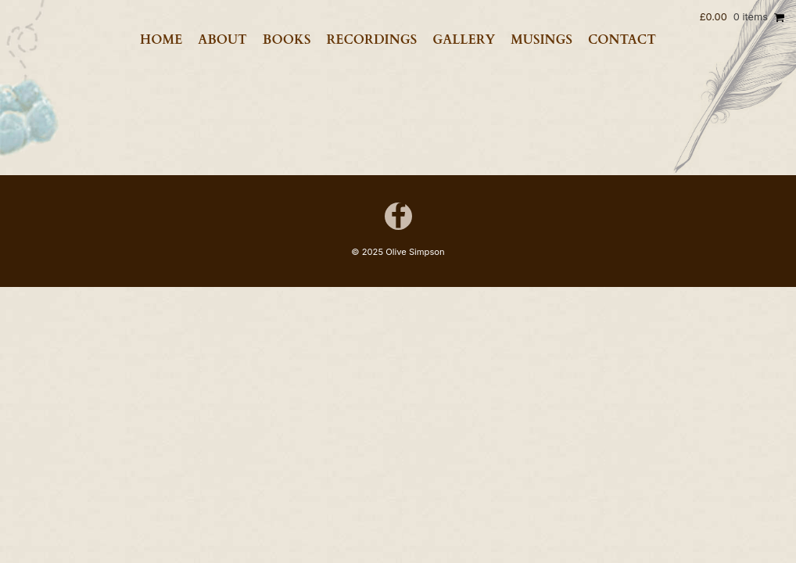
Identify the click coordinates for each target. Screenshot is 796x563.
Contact (622, 39)
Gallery (463, 39)
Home (161, 39)
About (222, 39)
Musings (541, 39)
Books (287, 39)
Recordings (371, 39)
